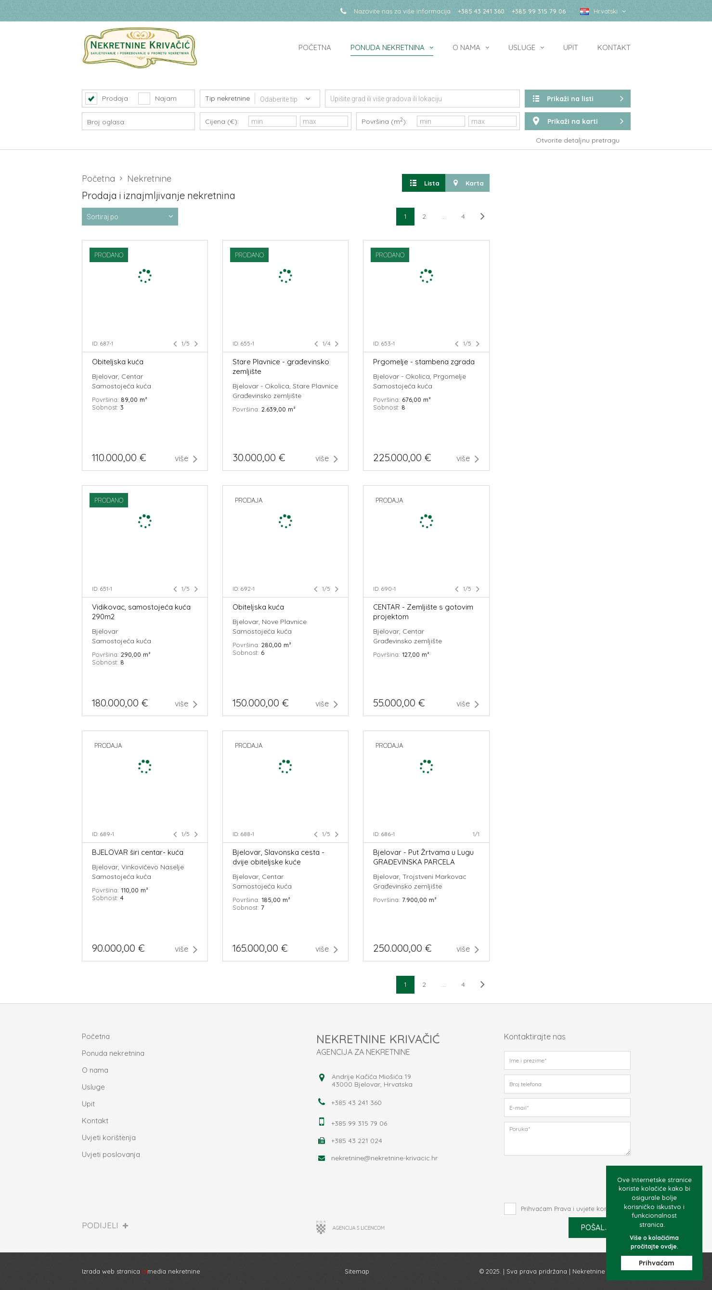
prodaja (248, 500)
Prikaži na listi (578, 99)
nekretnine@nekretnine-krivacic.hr (384, 1158)
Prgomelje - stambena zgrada (424, 361)
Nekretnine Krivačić (601, 1271)
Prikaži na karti (578, 121)
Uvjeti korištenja (109, 1137)
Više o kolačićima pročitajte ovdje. (654, 1241)
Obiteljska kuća (117, 361)
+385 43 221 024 (356, 1140)
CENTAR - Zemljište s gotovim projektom (423, 611)
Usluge (521, 47)
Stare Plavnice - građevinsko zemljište (281, 366)
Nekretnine (149, 179)
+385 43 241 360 (481, 11)
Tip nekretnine (227, 98)
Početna (314, 47)
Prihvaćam (656, 1263)
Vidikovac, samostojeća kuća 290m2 (141, 611)
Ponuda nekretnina (387, 47)
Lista (424, 183)
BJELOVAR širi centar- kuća (137, 852)
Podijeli (105, 1225)
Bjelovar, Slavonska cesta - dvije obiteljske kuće (278, 857)
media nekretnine (171, 1271)
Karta (467, 183)
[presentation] (567, 1179)
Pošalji (600, 1227)
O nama (466, 47)
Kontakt (614, 47)
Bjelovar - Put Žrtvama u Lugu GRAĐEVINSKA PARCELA (423, 857)
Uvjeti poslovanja (111, 1154)
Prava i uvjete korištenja (590, 1208)
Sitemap (357, 1271)
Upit (570, 47)
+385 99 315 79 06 (539, 11)
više (186, 458)
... (443, 216)
